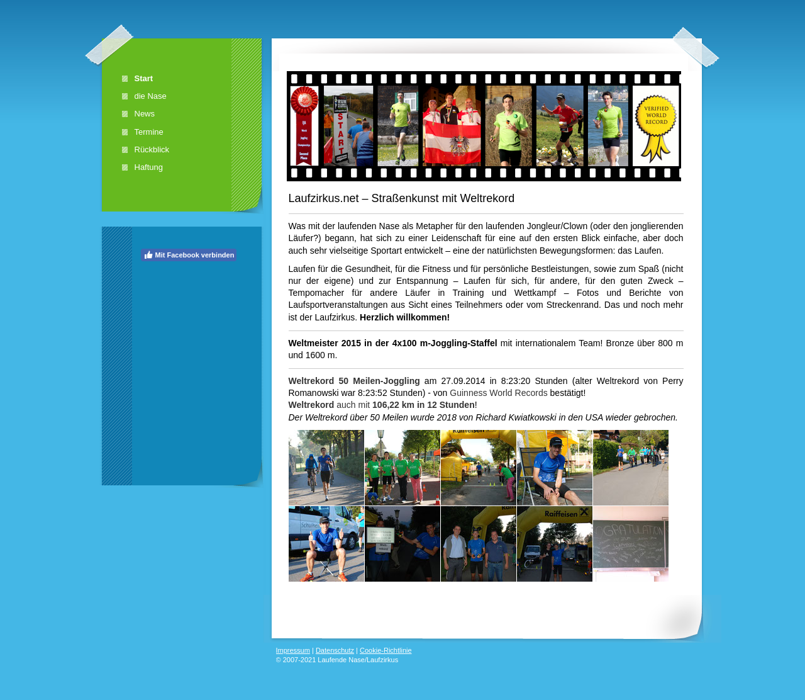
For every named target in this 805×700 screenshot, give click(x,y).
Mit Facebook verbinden (189, 255)
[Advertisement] (191, 343)
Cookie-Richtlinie (386, 650)
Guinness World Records (498, 393)
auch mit (382, 405)
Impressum (293, 650)
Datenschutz (335, 650)
